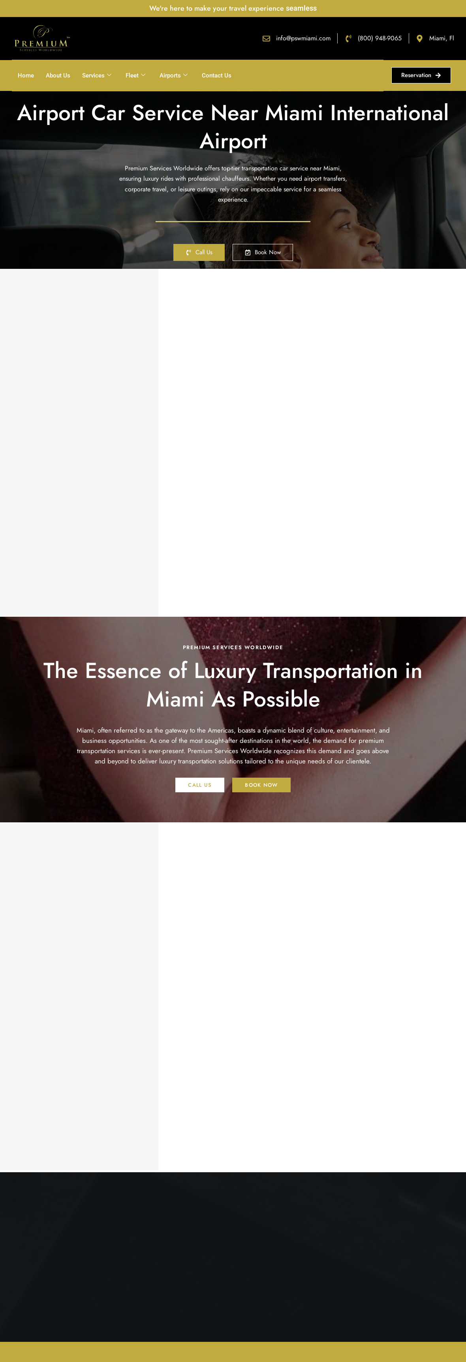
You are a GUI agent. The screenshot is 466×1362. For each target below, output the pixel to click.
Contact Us (216, 75)
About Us (58, 75)
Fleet (135, 75)
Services (96, 75)
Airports (174, 75)
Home (26, 75)
